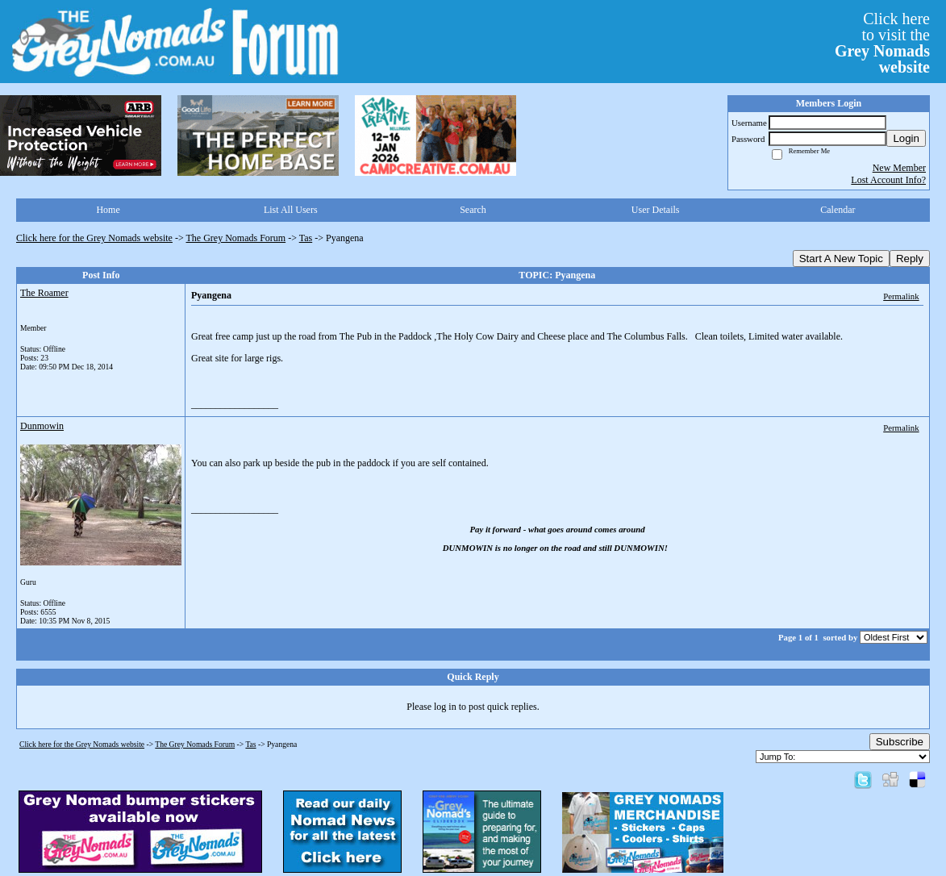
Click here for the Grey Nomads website (94, 238)
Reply (909, 258)
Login (906, 138)
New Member (899, 167)
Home (107, 209)
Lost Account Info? (888, 180)
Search (473, 209)
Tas (306, 238)
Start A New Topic (841, 258)
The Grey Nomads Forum (236, 238)
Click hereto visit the (882, 43)
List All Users (291, 209)
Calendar (837, 209)
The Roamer (44, 292)
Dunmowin (42, 426)
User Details (655, 209)
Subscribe (899, 742)
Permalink (901, 296)
